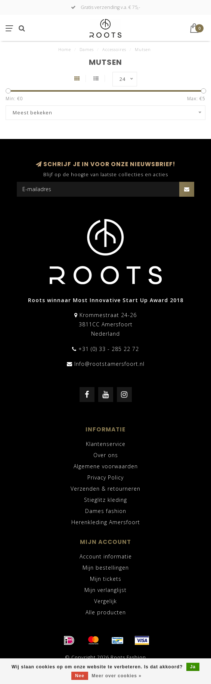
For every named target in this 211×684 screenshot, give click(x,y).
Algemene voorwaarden (106, 466)
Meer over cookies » (116, 675)
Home (64, 49)
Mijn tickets (105, 578)
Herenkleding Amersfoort (105, 522)
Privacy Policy (105, 477)
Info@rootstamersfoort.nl (109, 363)
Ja (193, 666)
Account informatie (106, 556)
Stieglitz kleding (105, 499)
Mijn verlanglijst (105, 589)
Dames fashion (105, 510)
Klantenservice (105, 443)
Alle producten (106, 612)
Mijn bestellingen (106, 567)
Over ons (105, 455)
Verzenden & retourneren (105, 488)
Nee (79, 675)
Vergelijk (105, 601)
